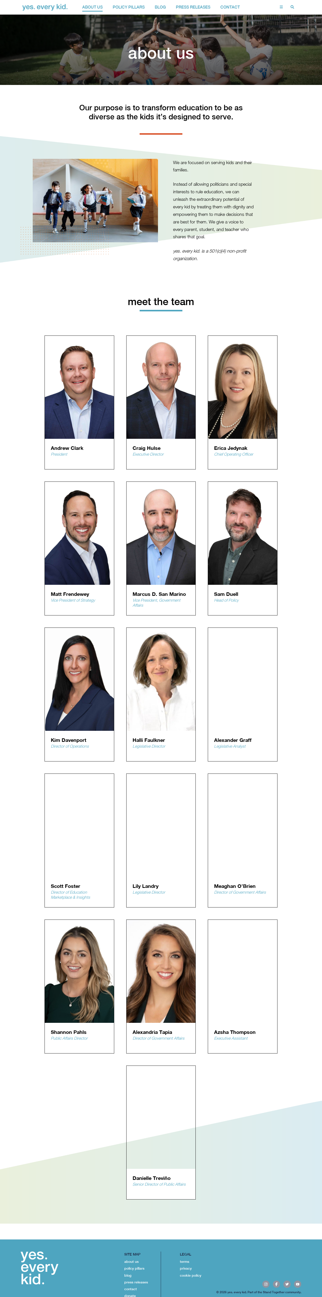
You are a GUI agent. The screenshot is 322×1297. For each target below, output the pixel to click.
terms (184, 1262)
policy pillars (129, 7)
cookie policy (190, 1275)
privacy (186, 1268)
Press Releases (193, 7)
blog (127, 1275)
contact (230, 7)
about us (92, 7)
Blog (160, 7)
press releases (136, 1282)
